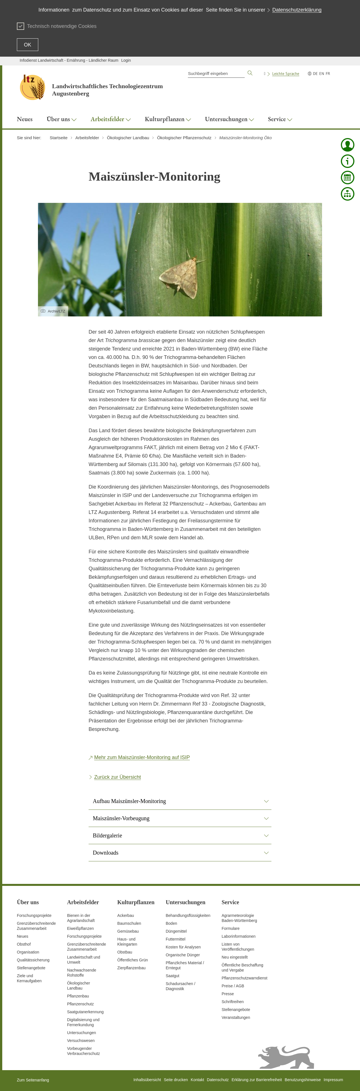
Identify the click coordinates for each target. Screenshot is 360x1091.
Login (126, 60)
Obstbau (124, 952)
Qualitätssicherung (33, 960)
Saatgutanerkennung (85, 1012)
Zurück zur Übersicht (117, 777)
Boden (171, 923)
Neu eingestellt (235, 957)
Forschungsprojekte (34, 915)
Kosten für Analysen (183, 947)
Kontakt (197, 1079)
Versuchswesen (81, 1040)
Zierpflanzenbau (131, 968)
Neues (22, 936)
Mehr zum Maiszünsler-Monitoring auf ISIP (142, 757)
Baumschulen (129, 923)
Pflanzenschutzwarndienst (244, 978)
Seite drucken (176, 1079)
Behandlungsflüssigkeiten (188, 915)
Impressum (333, 1079)
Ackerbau (125, 915)
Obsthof (24, 944)
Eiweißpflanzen (80, 928)
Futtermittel (175, 939)
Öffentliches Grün (132, 960)
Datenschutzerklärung (296, 10)
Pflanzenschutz (80, 1004)
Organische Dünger (183, 955)
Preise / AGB (233, 986)
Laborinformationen (239, 936)
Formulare (231, 928)
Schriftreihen (233, 1001)
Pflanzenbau (78, 996)
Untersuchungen (81, 1032)
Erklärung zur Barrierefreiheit (256, 1079)
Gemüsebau (128, 931)
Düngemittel (176, 931)
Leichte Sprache (285, 73)
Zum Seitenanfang (33, 1080)
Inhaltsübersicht (147, 1079)
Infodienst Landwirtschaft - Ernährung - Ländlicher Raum (69, 60)
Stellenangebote (31, 968)
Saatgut (172, 976)
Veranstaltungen (236, 1017)
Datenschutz (218, 1079)
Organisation (28, 952)
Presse (228, 994)
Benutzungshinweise (303, 1079)
